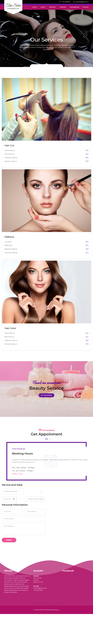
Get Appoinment (46, 398)
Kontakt (86, 8)
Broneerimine (75, 8)
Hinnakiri (65, 8)
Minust (46, 8)
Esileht (39, 8)
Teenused (55, 8)
